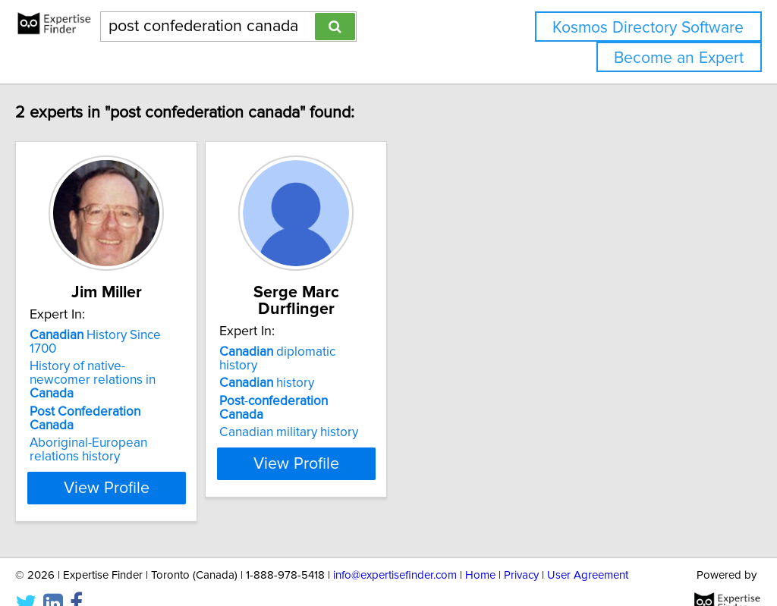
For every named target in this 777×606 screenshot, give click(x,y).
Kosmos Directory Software (648, 28)
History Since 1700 (141, 352)
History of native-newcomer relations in (139, 376)
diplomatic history (367, 352)
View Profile (157, 463)
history (336, 369)
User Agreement (587, 551)
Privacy (521, 551)
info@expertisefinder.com (395, 551)
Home (480, 551)
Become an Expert (679, 58)
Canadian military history (358, 405)
